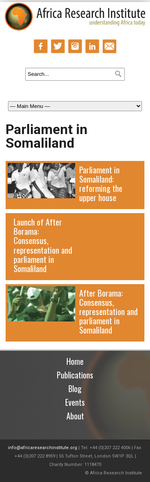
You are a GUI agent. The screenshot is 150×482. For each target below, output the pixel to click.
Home (75, 361)
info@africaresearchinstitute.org (42, 447)
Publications (75, 375)
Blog (75, 388)
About (75, 416)
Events (75, 402)
